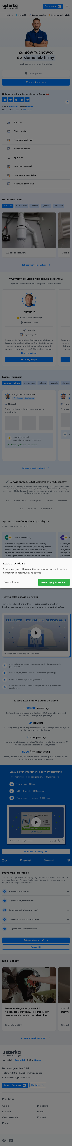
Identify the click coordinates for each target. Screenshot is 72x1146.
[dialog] (36, 573)
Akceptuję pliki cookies (54, 582)
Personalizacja (11, 582)
